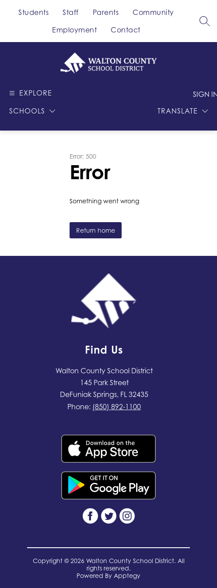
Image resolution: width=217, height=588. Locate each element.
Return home (95, 230)
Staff (71, 12)
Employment (74, 29)
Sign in (201, 94)
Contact (125, 29)
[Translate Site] (182, 111)
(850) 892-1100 (116, 406)
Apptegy (127, 575)
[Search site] (205, 21)
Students (33, 12)
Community (153, 12)
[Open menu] (29, 93)
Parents (106, 12)
